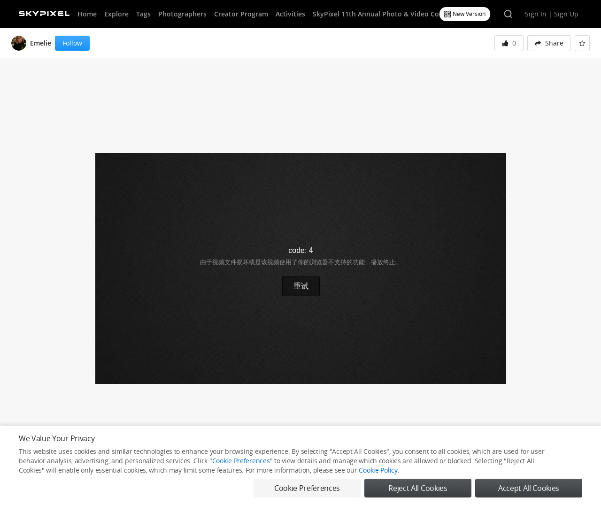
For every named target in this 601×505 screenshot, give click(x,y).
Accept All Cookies (528, 488)
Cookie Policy (378, 470)
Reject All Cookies (417, 488)
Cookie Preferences (241, 460)
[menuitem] (549, 43)
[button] (549, 43)
